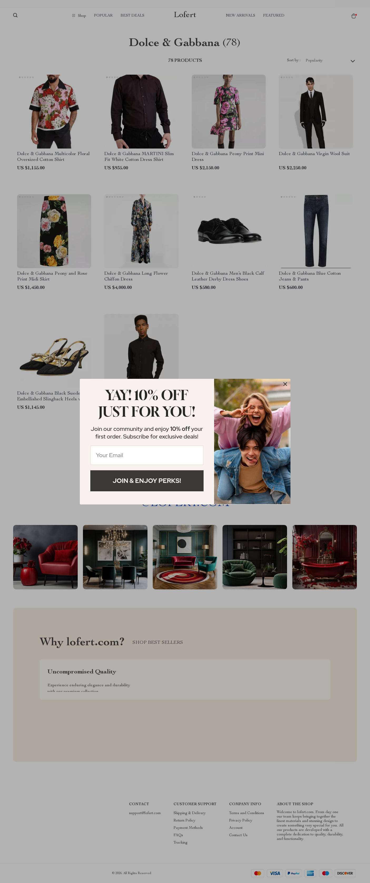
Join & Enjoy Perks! (147, 481)
